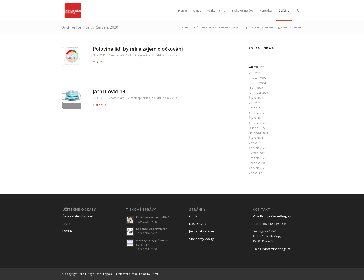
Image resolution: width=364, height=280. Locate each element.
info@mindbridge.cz (276, 249)
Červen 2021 (257, 148)
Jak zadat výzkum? (202, 231)
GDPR (193, 216)
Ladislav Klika (169, 55)
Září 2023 (255, 103)
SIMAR (66, 224)
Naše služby (197, 224)
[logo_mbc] (72, 10)
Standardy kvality (201, 239)
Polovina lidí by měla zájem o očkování (138, 49)
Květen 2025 (257, 78)
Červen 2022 (257, 123)
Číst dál (100, 62)
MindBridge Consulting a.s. (96, 274)
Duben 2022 (257, 128)
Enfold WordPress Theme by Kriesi (136, 274)
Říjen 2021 (256, 138)
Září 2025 (255, 73)
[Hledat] (297, 10)
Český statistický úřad (77, 216)
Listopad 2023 (258, 93)
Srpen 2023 (257, 108)
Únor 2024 (256, 88)
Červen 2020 (257, 168)
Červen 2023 (257, 113)
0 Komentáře (116, 55)
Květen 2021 (257, 153)
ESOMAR (68, 231)
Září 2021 (255, 143)
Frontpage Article (140, 55)
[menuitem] (182, 10)
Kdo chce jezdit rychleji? (151, 228)
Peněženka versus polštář (152, 217)
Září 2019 (255, 173)
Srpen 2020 (257, 163)
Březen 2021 (257, 158)
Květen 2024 (257, 83)
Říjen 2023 (256, 98)
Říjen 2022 (256, 118)
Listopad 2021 (258, 133)
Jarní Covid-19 (109, 91)
